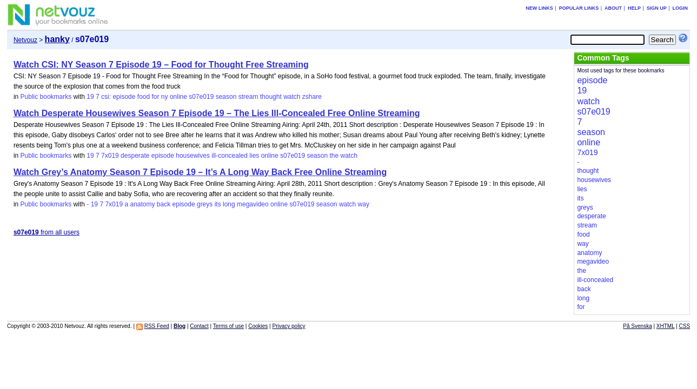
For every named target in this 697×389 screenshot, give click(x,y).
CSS (685, 326)
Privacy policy (288, 326)
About (613, 8)
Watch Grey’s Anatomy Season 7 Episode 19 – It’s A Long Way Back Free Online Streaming (200, 172)
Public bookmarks (46, 96)
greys (205, 204)
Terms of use (228, 326)
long (229, 204)
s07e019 (201, 96)
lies (254, 155)
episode (123, 96)
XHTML (665, 326)
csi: (106, 96)
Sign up (657, 8)
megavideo (253, 204)
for (156, 96)
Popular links (579, 8)
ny (164, 96)
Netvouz (25, 40)
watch (291, 96)
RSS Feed (156, 326)
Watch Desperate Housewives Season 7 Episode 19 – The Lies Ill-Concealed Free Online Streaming (217, 113)
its (218, 204)
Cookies (258, 326)
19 (90, 96)
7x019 (110, 155)
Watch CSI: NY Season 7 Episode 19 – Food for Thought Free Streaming (161, 64)
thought (271, 96)
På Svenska (637, 326)
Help (634, 8)
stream (248, 96)
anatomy (142, 204)
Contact (199, 326)
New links (539, 8)
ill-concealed (229, 155)
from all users (46, 232)
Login (680, 8)
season (226, 96)
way (363, 204)
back (163, 204)
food (143, 96)
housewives (193, 155)
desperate (135, 155)
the (333, 155)
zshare (312, 96)
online (178, 96)
